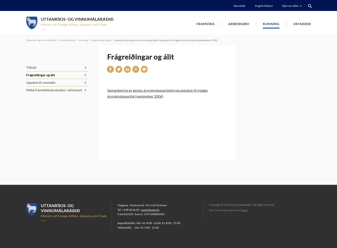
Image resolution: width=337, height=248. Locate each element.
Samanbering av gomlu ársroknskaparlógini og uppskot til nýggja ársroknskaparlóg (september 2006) (166, 40)
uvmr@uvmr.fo (150, 209)
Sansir (245, 210)
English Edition (264, 6)
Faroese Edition (68, 40)
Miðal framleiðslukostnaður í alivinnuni (54, 90)
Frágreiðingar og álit (101, 40)
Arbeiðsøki (238, 24)
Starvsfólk (239, 6)
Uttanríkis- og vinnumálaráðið (41, 40)
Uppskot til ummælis (40, 82)
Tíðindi (31, 67)
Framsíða (205, 24)
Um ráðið (302, 24)
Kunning (271, 24)
